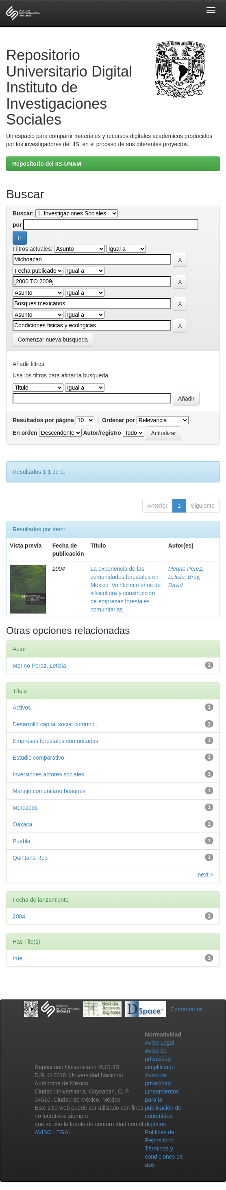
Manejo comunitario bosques (49, 791)
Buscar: (23, 213)
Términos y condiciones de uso (164, 1156)
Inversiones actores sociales (48, 774)
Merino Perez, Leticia (39, 665)
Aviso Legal (159, 1042)
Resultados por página (43, 420)
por (17, 224)
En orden (25, 433)
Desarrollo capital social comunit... (56, 724)
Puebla (21, 841)
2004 (19, 916)
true (17, 958)
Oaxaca (22, 824)
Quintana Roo (30, 858)
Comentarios (186, 1009)
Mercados (25, 807)
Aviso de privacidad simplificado (160, 1059)
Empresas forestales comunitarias (55, 741)
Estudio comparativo (38, 757)
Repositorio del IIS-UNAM (46, 163)
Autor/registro (102, 433)
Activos (22, 707)
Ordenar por (118, 420)
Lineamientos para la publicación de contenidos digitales (163, 1107)
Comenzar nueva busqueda (53, 339)
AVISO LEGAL (53, 1132)
